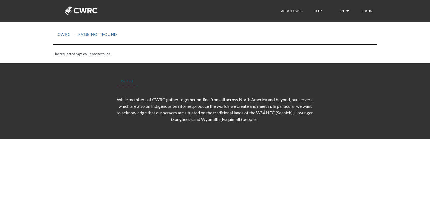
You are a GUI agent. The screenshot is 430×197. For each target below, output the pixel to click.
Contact (127, 81)
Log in (367, 11)
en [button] (342, 11)
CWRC (64, 34)
